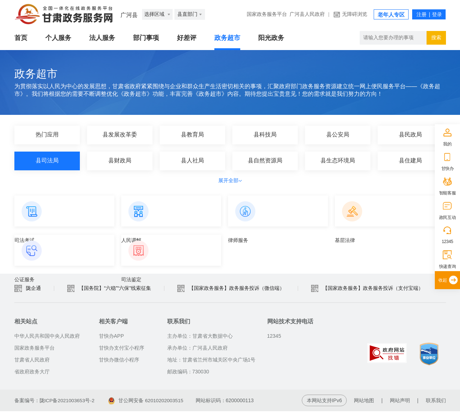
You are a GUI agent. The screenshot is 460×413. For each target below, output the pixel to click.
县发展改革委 (120, 135)
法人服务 (102, 37)
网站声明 (400, 402)
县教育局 (192, 135)
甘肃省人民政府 (32, 361)
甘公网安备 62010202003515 (147, 402)
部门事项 (146, 37)
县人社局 (192, 161)
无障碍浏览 (354, 14)
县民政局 (410, 135)
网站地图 (364, 402)
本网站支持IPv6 (324, 402)
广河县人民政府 (307, 14)
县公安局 (337, 135)
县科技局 (265, 135)
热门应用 (47, 135)
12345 (447, 241)
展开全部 (230, 180)
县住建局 (410, 161)
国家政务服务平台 (267, 14)
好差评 (186, 37)
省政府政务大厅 (32, 373)
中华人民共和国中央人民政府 (47, 338)
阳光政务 (271, 37)
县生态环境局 (337, 161)
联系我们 (436, 402)
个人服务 (58, 37)
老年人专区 (391, 15)
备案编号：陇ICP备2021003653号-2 (55, 402)
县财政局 (119, 161)
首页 (20, 37)
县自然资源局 (265, 161)
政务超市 (227, 37)
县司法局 (47, 161)
